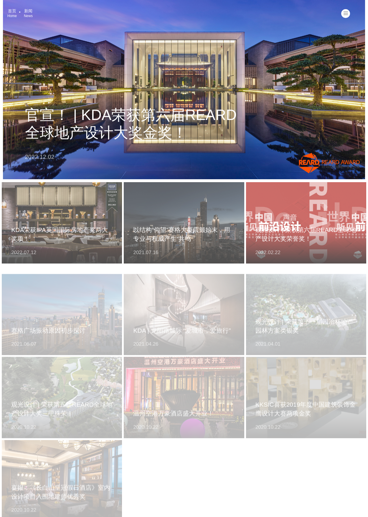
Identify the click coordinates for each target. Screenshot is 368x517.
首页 (12, 13)
